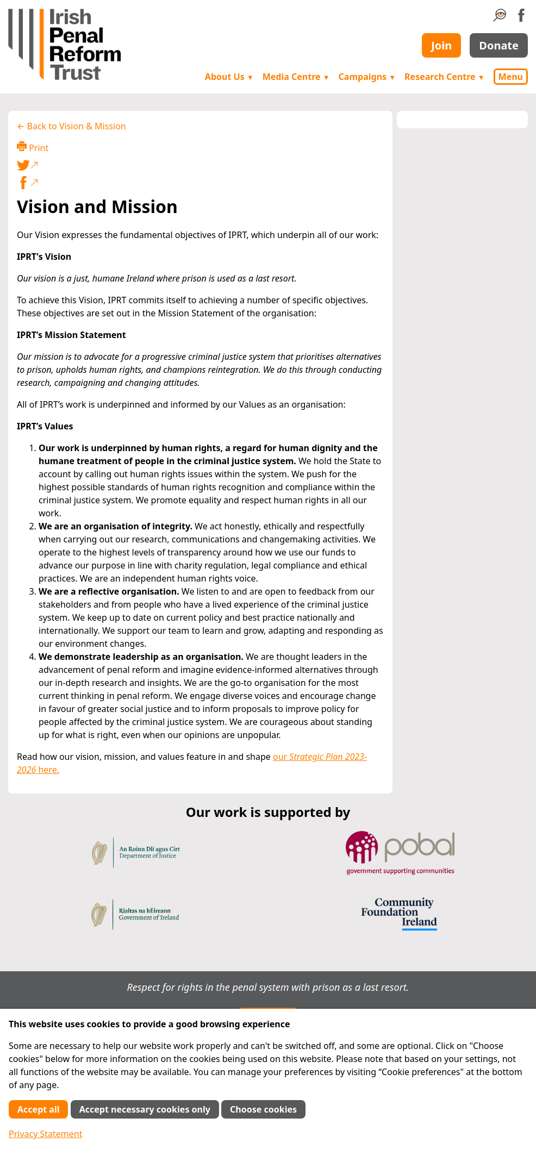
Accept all (38, 1109)
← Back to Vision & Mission (71, 126)
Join (441, 45)
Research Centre (444, 77)
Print (32, 147)
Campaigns (367, 77)
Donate (499, 45)
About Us (229, 77)
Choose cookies (263, 1109)
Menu (510, 77)
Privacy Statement (46, 1134)
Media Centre (296, 77)
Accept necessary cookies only (144, 1109)
